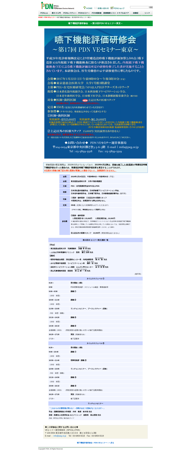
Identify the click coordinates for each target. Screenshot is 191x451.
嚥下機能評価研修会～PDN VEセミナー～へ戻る (95, 443)
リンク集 (147, 13)
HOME (40, 17)
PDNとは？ (44, 13)
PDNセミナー (84, 13)
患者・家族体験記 (136, 13)
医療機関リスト (109, 13)
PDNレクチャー (70, 13)
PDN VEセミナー (50, 17)
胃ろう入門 (56, 13)
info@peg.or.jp (59, 436)
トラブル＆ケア (123, 13)
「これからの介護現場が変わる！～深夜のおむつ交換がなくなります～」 (77, 408)
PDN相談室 (97, 13)
